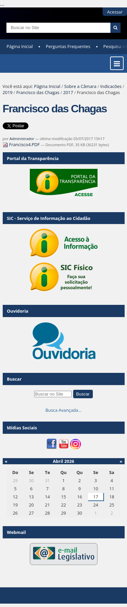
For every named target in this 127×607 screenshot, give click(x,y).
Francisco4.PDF (22, 144)
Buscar (14, 379)
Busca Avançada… (63, 410)
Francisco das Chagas (37, 92)
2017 (68, 92)
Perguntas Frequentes (68, 46)
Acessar (115, 12)
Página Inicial (19, 46)
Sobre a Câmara (80, 86)
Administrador (21, 138)
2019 (8, 92)
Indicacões (111, 86)
